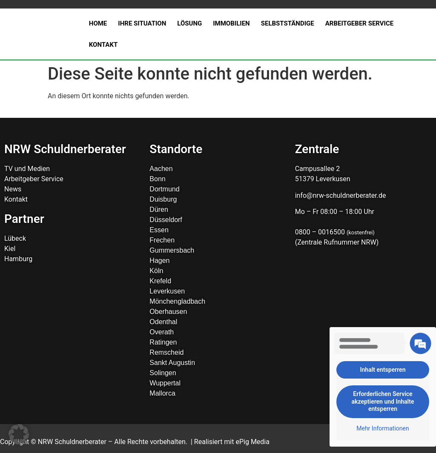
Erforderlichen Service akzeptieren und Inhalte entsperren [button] (383, 401)
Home (98, 23)
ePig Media (252, 442)
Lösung (189, 23)
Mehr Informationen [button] (382, 428)
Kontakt (103, 44)
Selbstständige (287, 23)
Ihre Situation (142, 23)
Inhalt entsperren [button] (383, 369)
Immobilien (231, 23)
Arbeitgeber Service (359, 23)
